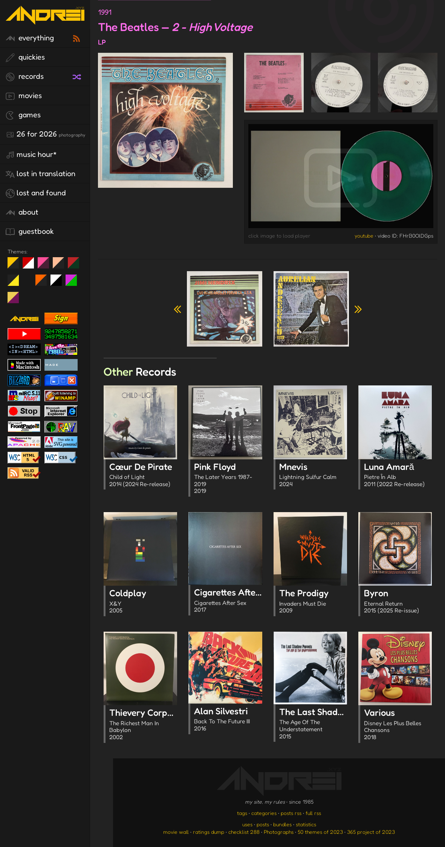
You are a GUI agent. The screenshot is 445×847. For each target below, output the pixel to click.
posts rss (291, 813)
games (23, 115)
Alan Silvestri (228, 720)
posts (263, 824)
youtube (364, 235)
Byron (398, 602)
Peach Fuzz (61, 266)
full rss (313, 813)
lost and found (36, 193)
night (16, 266)
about (22, 212)
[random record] (77, 75)
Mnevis (313, 475)
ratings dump (208, 832)
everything (30, 38)
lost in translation (40, 174)
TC (16, 300)
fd (45, 266)
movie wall (176, 832)
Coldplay (143, 602)
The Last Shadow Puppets (332, 724)
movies (24, 96)
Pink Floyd (228, 479)
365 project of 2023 (371, 832)
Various (398, 725)
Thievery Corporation (152, 725)
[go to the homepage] (45, 20)
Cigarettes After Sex (235, 601)
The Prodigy (313, 602)
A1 (74, 283)
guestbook (30, 231)
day (31, 266)
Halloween (44, 283)
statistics (306, 824)
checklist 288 (244, 832)
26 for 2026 (45, 134)
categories (264, 813)
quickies (25, 57)
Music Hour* (31, 155)
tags (242, 813)
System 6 (59, 283)
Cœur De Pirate (143, 475)
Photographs (279, 832)
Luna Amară (398, 475)
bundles (282, 824)
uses (247, 824)
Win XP (28, 280)
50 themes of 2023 (320, 832)
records (25, 76)
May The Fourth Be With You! (16, 283)
